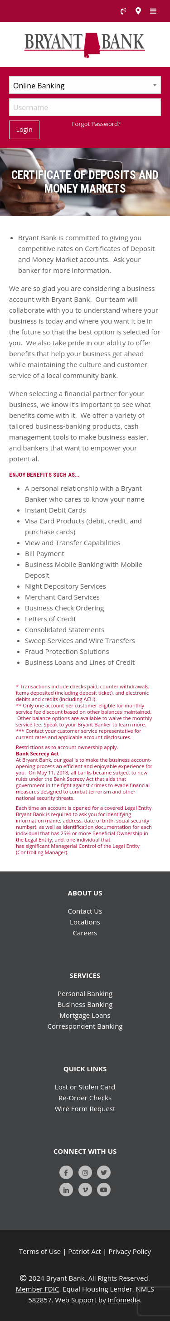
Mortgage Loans (84, 1015)
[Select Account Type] (85, 85)
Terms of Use (40, 1251)
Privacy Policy (129, 1251)
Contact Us (85, 910)
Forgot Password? (96, 124)
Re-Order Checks (85, 1097)
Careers (85, 932)
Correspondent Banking (85, 1026)
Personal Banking (85, 993)
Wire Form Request (85, 1108)
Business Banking (85, 1004)
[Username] (85, 107)
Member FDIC (37, 1288)
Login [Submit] (24, 129)
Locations (85, 921)
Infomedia (124, 1299)
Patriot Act (84, 1251)
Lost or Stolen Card (85, 1086)
